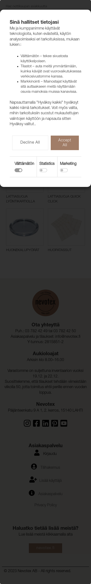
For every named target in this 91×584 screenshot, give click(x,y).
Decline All (30, 143)
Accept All (64, 143)
